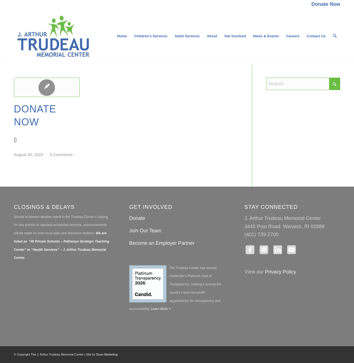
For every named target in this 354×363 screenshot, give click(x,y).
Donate (137, 218)
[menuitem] (324, 4)
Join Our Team (145, 230)
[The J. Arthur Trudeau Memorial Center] (53, 36)
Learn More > (160, 309)
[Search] (334, 36)
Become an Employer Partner (161, 243)
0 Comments (61, 154)
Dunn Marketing (107, 354)
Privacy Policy (280, 272)
